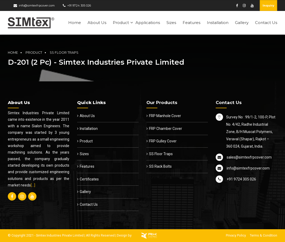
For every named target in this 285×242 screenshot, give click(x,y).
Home (74, 22)
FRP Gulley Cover (163, 141)
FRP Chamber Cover (165, 128)
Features (191, 22)
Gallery (242, 22)
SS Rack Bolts (160, 166)
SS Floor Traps (64, 53)
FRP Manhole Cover (165, 116)
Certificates (89, 179)
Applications (147, 22)
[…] (33, 185)
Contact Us (266, 22)
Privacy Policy (236, 235)
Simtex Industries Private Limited (60, 235)
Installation (217, 22)
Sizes (171, 22)
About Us (97, 22)
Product (121, 22)
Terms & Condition (263, 235)
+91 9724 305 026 (79, 5)
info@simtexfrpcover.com (37, 5)
